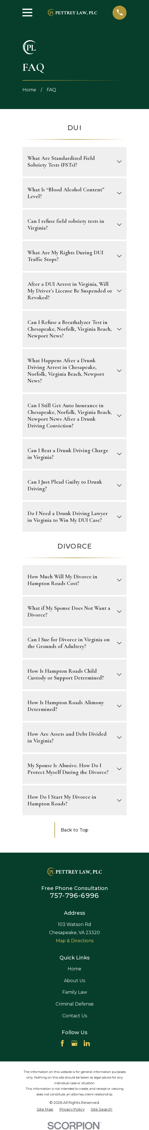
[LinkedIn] (87, 1043)
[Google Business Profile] (74, 1043)
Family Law (74, 992)
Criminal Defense (75, 1004)
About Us (74, 980)
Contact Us (74, 1015)
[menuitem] (45, 1109)
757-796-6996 (74, 895)
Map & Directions (74, 940)
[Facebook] (62, 1043)
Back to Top (74, 830)
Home (74, 969)
